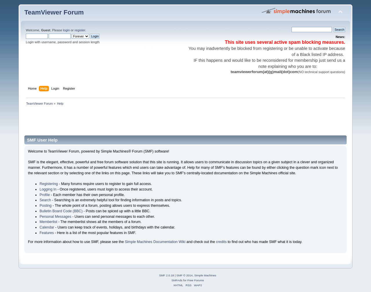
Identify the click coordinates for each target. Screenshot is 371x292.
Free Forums (195, 280)
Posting (45, 206)
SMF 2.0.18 (166, 275)
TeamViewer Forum (54, 12)
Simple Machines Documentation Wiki (155, 242)
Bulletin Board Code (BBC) (60, 211)
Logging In (47, 189)
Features (46, 233)
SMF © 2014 (185, 275)
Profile (44, 195)
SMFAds (177, 280)
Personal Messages (55, 217)
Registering (48, 184)
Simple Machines (205, 275)
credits (221, 242)
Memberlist (48, 222)
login (66, 30)
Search (45, 200)
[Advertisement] (129, 122)
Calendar (46, 227)
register (79, 30)
